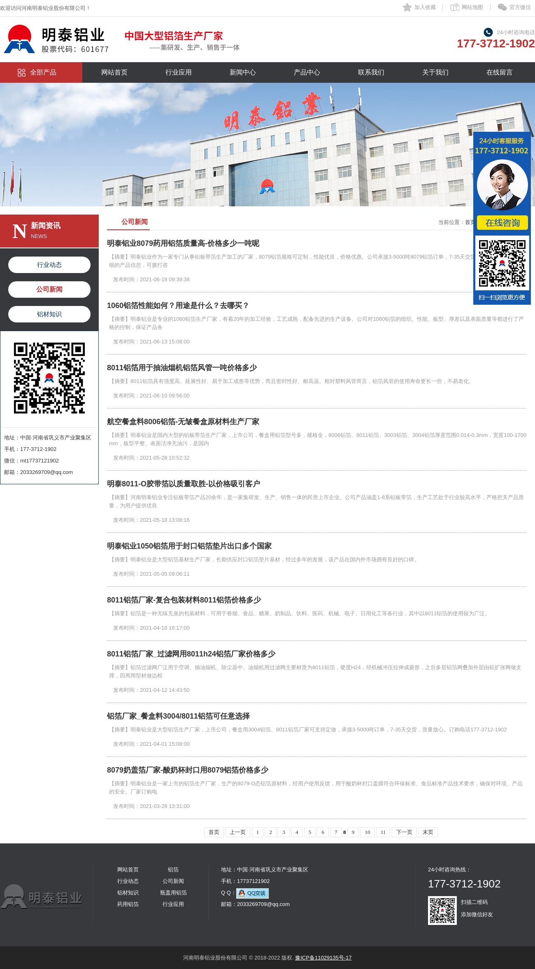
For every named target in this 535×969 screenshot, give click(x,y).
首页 (470, 222)
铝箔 (173, 869)
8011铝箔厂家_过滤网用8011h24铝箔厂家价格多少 (191, 654)
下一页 (404, 832)
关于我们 (435, 72)
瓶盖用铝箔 (173, 893)
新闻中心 (243, 72)
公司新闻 (49, 289)
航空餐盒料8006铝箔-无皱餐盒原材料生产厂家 (183, 422)
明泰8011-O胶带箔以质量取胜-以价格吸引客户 (183, 484)
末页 (428, 832)
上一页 (238, 832)
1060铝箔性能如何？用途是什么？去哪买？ (178, 305)
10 (367, 832)
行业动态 (49, 264)
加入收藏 (425, 7)
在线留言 (499, 72)
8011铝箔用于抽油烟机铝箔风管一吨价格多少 (182, 368)
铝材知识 (49, 314)
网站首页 (114, 72)
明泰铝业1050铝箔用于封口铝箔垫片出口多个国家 (189, 546)
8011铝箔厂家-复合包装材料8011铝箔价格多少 (184, 600)
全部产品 (43, 72)
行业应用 (178, 72)
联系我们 (371, 72)
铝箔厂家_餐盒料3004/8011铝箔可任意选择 (178, 716)
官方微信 (520, 7)
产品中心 (307, 72)
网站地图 (472, 7)
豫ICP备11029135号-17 (323, 958)
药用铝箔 (128, 904)
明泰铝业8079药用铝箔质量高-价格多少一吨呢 (183, 243)
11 (383, 832)
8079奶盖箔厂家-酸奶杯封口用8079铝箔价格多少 (187, 770)
